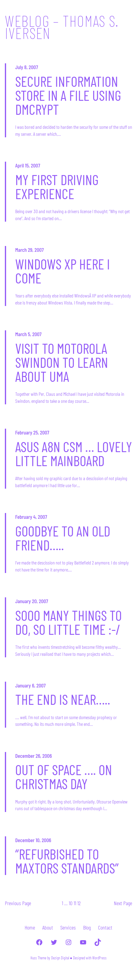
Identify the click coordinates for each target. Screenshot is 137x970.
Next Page (123, 903)
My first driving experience (57, 187)
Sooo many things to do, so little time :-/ (68, 622)
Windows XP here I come (62, 271)
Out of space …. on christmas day (63, 777)
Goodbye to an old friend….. (62, 538)
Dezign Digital (60, 957)
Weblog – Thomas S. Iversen (61, 26)
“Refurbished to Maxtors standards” (67, 861)
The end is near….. (62, 699)
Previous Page (18, 903)
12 (79, 903)
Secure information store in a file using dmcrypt (68, 95)
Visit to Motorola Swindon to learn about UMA (61, 362)
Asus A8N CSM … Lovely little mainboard (73, 454)
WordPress (99, 957)
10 (70, 903)
